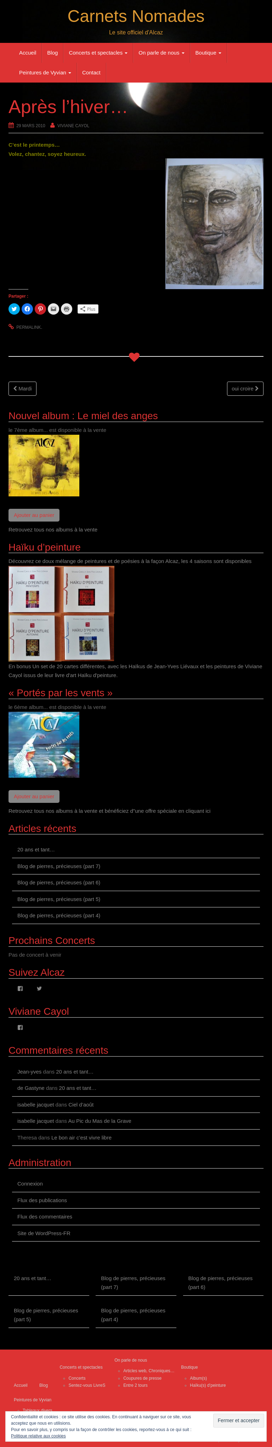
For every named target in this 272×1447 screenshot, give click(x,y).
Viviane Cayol (73, 125)
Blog (52, 53)
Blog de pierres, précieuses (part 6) (58, 882)
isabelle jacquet (35, 1105)
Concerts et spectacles (98, 53)
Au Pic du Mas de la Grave (99, 1121)
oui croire (245, 388)
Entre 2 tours (135, 1385)
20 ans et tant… (36, 849)
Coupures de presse (142, 1378)
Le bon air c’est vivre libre (81, 1137)
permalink (28, 327)
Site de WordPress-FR (43, 1233)
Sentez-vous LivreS (86, 1385)
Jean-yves (29, 1072)
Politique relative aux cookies (38, 1436)
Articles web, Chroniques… (149, 1370)
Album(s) (198, 1378)
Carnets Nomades (136, 16)
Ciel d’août (81, 1105)
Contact (91, 72)
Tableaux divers (37, 1410)
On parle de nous (161, 53)
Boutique (208, 53)
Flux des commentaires (44, 1217)
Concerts (76, 1378)
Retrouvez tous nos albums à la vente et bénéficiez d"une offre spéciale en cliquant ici (109, 811)
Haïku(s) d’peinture (208, 1385)
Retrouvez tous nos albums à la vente (52, 530)
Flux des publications (42, 1200)
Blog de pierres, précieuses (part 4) (58, 915)
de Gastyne (31, 1088)
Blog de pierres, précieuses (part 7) (58, 866)
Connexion (30, 1184)
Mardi (22, 388)
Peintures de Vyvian (45, 72)
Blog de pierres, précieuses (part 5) (58, 899)
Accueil (27, 53)
